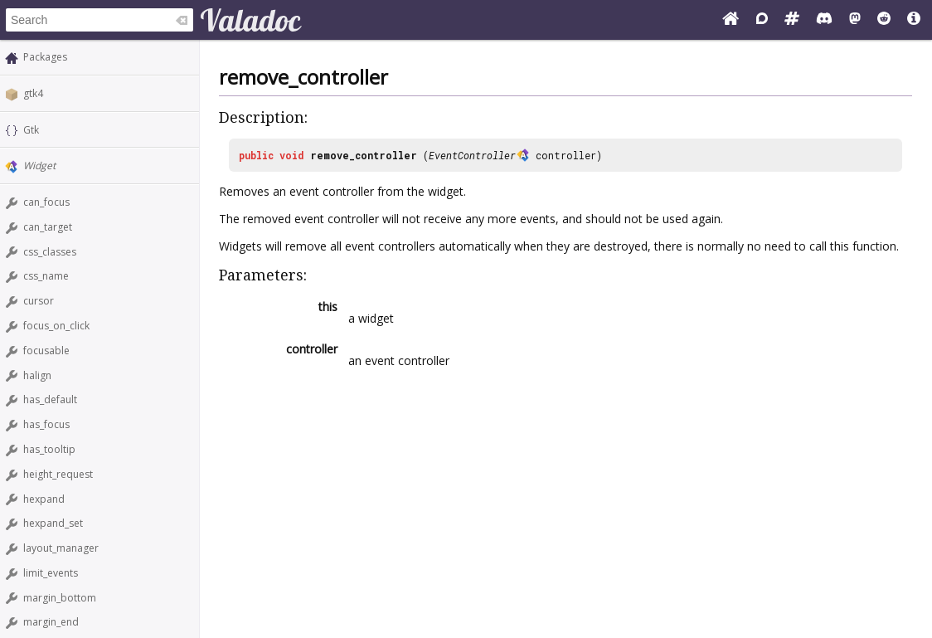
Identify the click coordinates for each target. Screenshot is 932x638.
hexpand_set (53, 523)
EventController (472, 155)
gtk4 (33, 93)
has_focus (46, 424)
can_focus (46, 202)
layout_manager (61, 548)
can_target (47, 227)
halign (37, 375)
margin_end (51, 622)
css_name (46, 276)
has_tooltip (49, 449)
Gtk (31, 130)
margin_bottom (59, 598)
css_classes (49, 252)
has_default (50, 399)
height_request (58, 474)
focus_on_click (56, 326)
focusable (46, 350)
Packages (45, 57)
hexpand (44, 499)
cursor (38, 301)
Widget (39, 165)
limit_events (50, 573)
